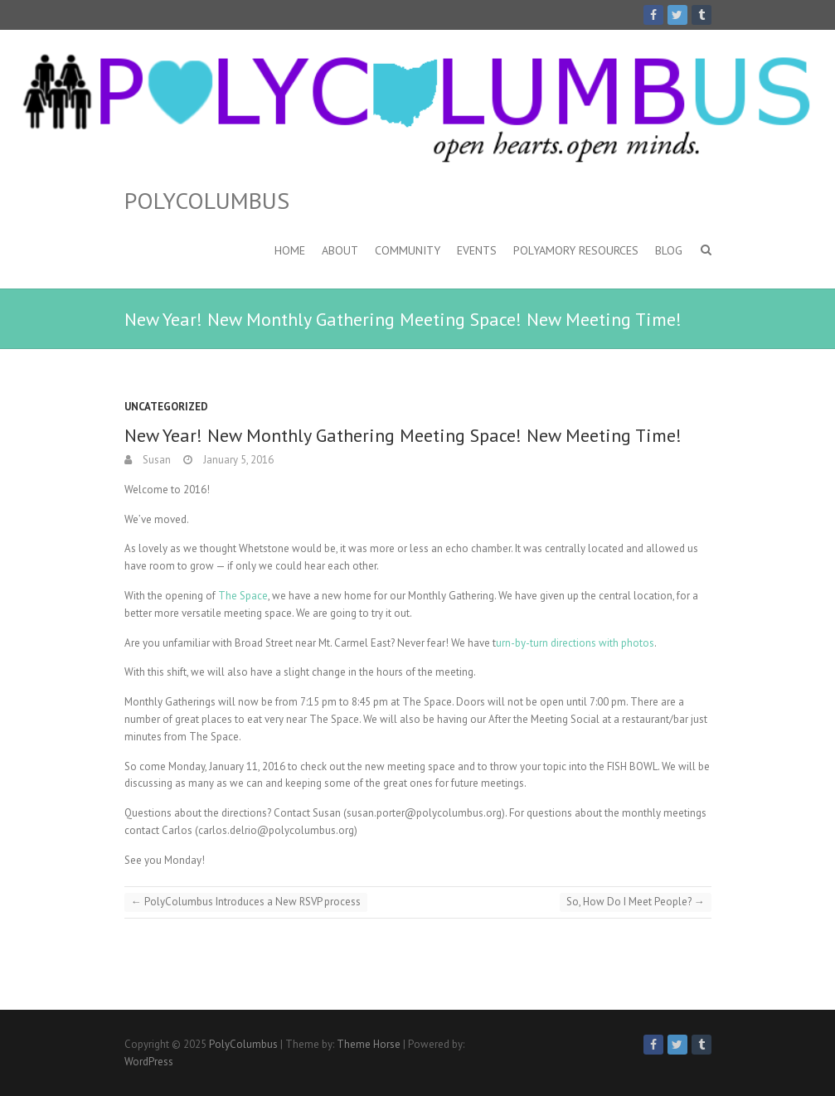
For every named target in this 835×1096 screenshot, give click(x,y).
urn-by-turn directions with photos (575, 643)
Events (477, 250)
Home (289, 250)
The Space (243, 596)
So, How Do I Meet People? (635, 902)
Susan (155, 460)
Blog (668, 250)
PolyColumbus (206, 201)
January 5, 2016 (237, 460)
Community (407, 250)
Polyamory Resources (575, 250)
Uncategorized (166, 407)
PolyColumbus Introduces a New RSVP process (246, 902)
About (340, 250)
